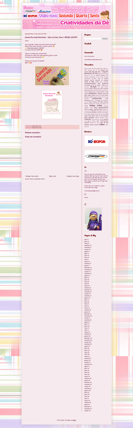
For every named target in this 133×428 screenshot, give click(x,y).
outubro (86, 250)
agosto (86, 252)
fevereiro (86, 264)
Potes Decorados (89, 118)
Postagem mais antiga (73, 176)
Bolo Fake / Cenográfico (101, 72)
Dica (99, 87)
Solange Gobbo (95, 121)
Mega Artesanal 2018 (94, 102)
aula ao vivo (96, 70)
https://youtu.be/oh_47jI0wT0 (35, 48)
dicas (102, 87)
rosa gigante (87, 121)
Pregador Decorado (99, 117)
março (86, 243)
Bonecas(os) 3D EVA (91, 73)
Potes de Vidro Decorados (102, 116)
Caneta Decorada (104, 77)
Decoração (93, 87)
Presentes (87, 119)
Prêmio (106, 117)
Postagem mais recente (31, 176)
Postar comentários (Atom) (37, 179)
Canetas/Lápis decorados (90, 78)
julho (85, 239)
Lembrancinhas (97, 99)
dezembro (86, 245)
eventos (91, 90)
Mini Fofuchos (96, 103)
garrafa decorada (97, 97)
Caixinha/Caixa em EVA (94, 77)
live (91, 100)
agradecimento (99, 68)
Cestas (96, 82)
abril (85, 260)
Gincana (103, 97)
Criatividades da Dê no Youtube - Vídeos (94, 85)
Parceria (93, 111)
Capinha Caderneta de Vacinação (99, 80)
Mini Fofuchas (90, 103)
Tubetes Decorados (94, 125)
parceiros (89, 111)
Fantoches (96, 90)
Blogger (74, 420)
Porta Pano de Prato (100, 114)
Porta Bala (98, 112)
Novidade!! (106, 106)
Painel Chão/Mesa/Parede (101, 108)
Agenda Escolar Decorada (90, 68)
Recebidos (105, 119)
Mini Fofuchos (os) (104, 103)
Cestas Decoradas (103, 82)
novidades (86, 107)
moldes (86, 106)
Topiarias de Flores (94, 122)
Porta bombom (104, 112)
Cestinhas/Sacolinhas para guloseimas (96, 83)
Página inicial (52, 176)
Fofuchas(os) (92, 94)
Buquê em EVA (101, 73)
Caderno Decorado (100, 75)
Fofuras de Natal (88, 97)
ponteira (94, 112)
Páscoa (103, 111)
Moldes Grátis (35, 128)
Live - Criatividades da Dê (97, 100)
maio (85, 258)
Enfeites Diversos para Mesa (96, 88)
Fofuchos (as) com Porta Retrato (99, 95)
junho (85, 241)
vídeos (40, 128)
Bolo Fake (91, 72)
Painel (91, 107)
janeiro (86, 266)
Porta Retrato (91, 116)
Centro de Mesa (89, 82)
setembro (86, 274)
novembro (87, 248)
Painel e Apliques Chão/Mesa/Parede (93, 109)
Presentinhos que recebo (97, 119)
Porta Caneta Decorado (89, 114)
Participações (99, 111)
